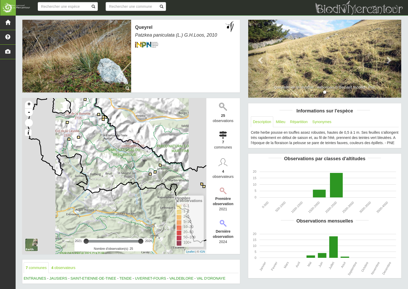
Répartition (299, 122)
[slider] (86, 241)
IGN (202, 251)
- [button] (29, 112)
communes (36, 268)
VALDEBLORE (181, 278)
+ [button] (29, 105)
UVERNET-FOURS (150, 278)
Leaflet (190, 251)
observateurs (63, 268)
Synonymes (321, 122)
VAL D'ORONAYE (211, 278)
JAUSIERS (58, 278)
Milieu (280, 122)
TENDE (125, 278)
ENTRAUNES (35, 278)
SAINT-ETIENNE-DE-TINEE (93, 278)
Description (262, 122)
